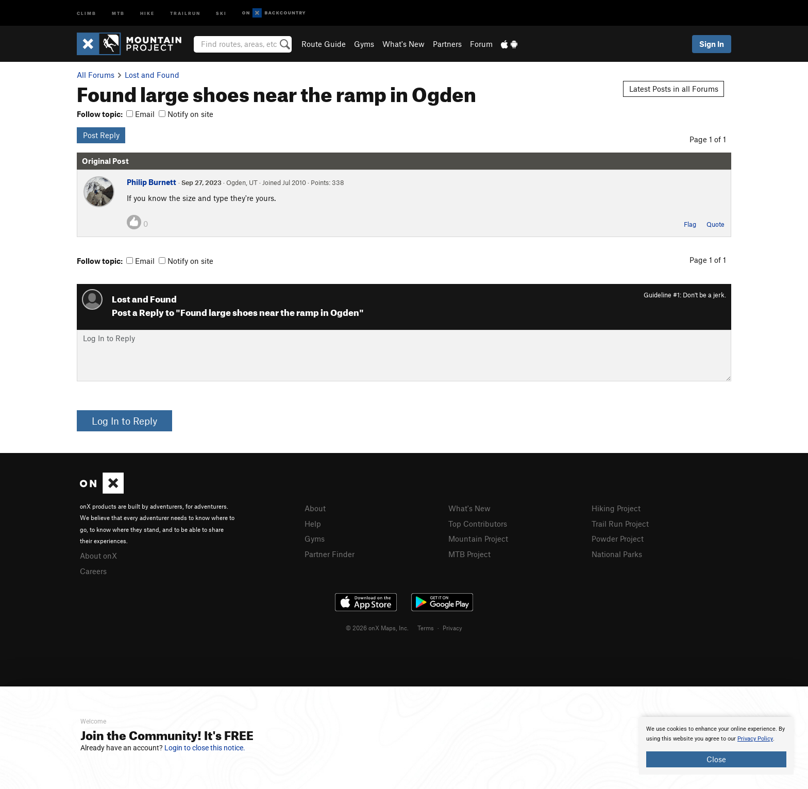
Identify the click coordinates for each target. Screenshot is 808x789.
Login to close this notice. (204, 748)
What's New (403, 43)
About (315, 508)
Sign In (711, 43)
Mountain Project (478, 538)
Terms (425, 627)
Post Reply (101, 135)
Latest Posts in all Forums (673, 88)
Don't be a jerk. (704, 295)
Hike (147, 12)
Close (716, 759)
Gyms (364, 43)
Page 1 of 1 (707, 139)
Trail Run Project (620, 523)
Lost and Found (152, 74)
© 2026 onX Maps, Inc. (377, 627)
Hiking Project (616, 508)
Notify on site (186, 114)
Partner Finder (330, 554)
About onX (98, 555)
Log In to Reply (124, 421)
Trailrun (185, 12)
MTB (118, 12)
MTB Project (469, 554)
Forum (481, 43)
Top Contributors (477, 523)
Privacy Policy (755, 738)
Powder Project (618, 538)
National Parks (617, 554)
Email (140, 114)
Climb (86, 12)
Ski (221, 12)
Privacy (452, 627)
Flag (690, 224)
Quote (715, 224)
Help (313, 523)
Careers (93, 571)
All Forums (95, 74)
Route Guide (323, 43)
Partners (447, 43)
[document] (716, 745)
